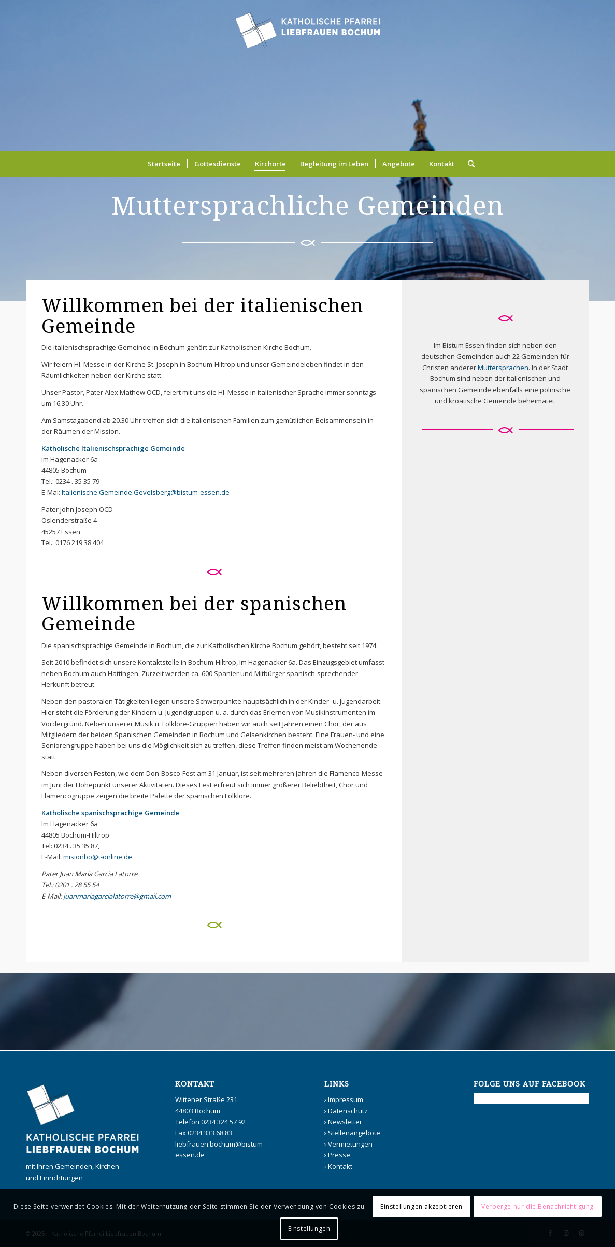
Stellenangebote (354, 1132)
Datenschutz (348, 1111)
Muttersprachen (503, 367)
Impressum (345, 1099)
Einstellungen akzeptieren (421, 1206)
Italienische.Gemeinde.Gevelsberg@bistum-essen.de (146, 492)
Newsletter (345, 1121)
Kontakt (340, 1166)
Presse (339, 1155)
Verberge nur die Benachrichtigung (537, 1206)
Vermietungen (350, 1144)
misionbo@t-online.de (97, 856)
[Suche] (468, 164)
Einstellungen (309, 1228)
